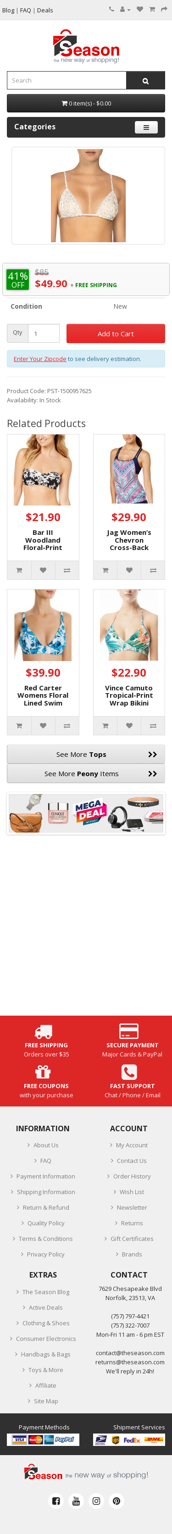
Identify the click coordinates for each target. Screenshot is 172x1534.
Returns (132, 1223)
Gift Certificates (132, 1238)
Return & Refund (46, 1207)
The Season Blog (45, 1292)
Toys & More (45, 1370)
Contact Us (132, 1160)
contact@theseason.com (130, 1353)
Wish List (132, 1192)
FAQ (45, 1160)
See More (106, 754)
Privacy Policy (46, 1254)
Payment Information (46, 1176)
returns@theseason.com (130, 1362)
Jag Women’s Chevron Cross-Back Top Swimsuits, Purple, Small (129, 547)
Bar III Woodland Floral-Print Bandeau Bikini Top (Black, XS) (43, 547)
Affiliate (45, 1385)
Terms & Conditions (46, 1238)
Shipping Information (46, 1192)
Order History (132, 1176)
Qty (17, 332)
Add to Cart (116, 333)
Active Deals (46, 1307)
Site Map (46, 1401)
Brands (132, 1254)
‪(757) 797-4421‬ (130, 1316)
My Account (132, 1145)
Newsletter (132, 1207)
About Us (46, 1145)
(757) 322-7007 (130, 1325)
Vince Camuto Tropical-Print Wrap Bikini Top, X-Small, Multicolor (129, 703)
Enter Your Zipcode (40, 359)
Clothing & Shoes (46, 1323)
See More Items (101, 773)
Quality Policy (46, 1223)
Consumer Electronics (46, 1338)
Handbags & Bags (46, 1354)
